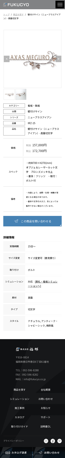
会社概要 (45, 389)
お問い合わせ (45, 399)
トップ (6, 14)
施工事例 (19, 408)
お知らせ (45, 408)
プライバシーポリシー (13, 440)
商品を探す (18, 14)
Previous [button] (5, 59)
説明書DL (45, 426)
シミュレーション (19, 399)
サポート (45, 417)
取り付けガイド (19, 426)
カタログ (19, 417)
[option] (32, 59)
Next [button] (57, 59)
